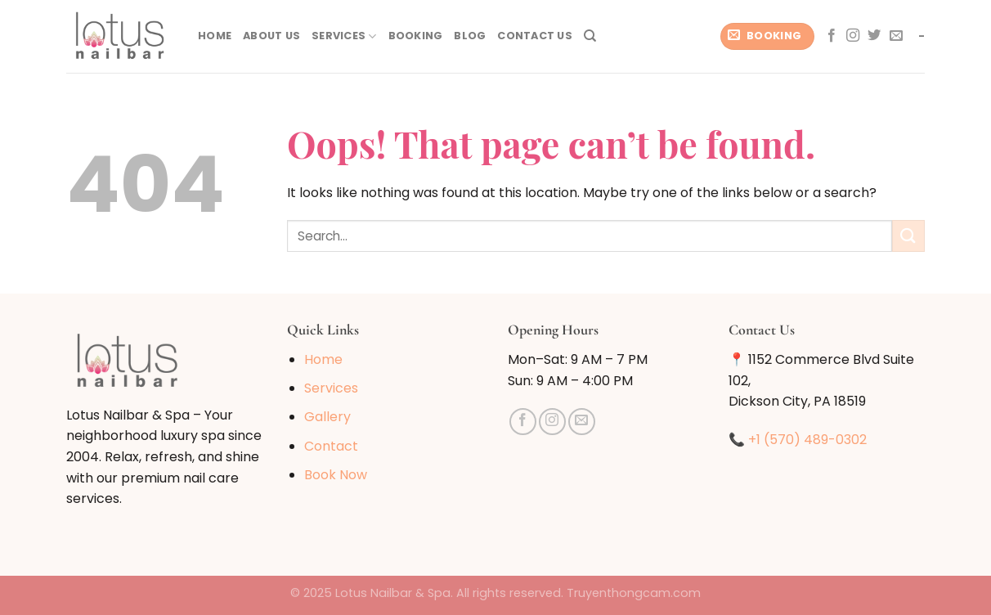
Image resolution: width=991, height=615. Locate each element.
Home (214, 36)
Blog (470, 36)
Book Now (335, 474)
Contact (331, 446)
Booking (415, 36)
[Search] (590, 36)
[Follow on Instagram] (852, 36)
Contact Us (534, 36)
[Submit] (908, 236)
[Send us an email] (896, 36)
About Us (271, 36)
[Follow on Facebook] (831, 36)
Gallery (327, 416)
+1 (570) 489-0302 (807, 439)
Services (344, 36)
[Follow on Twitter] (874, 36)
